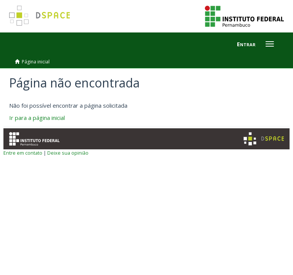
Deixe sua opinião (68, 152)
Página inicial (36, 61)
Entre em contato (22, 152)
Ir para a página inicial (37, 117)
